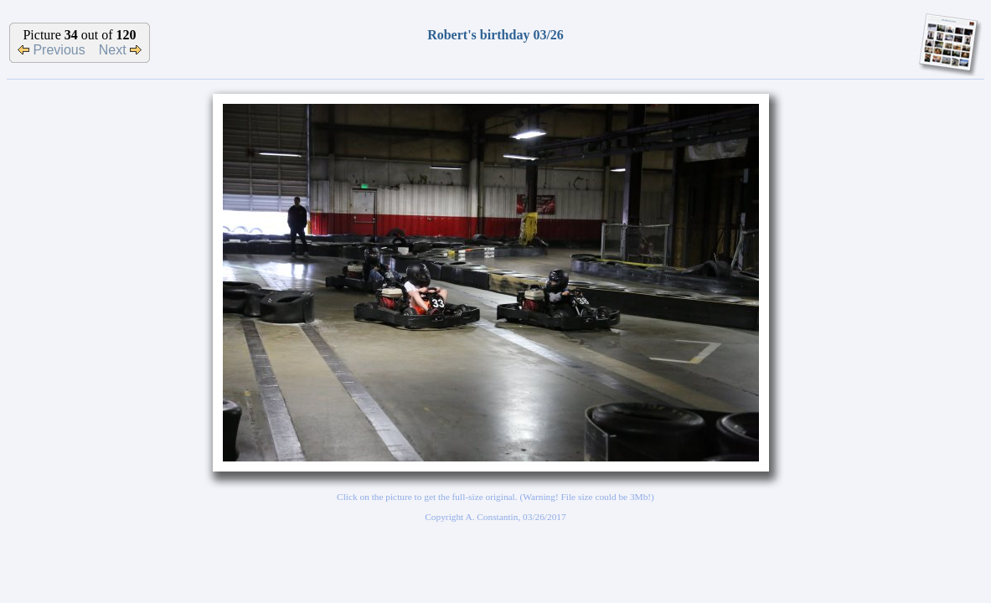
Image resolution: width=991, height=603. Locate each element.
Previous (51, 50)
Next (120, 50)
